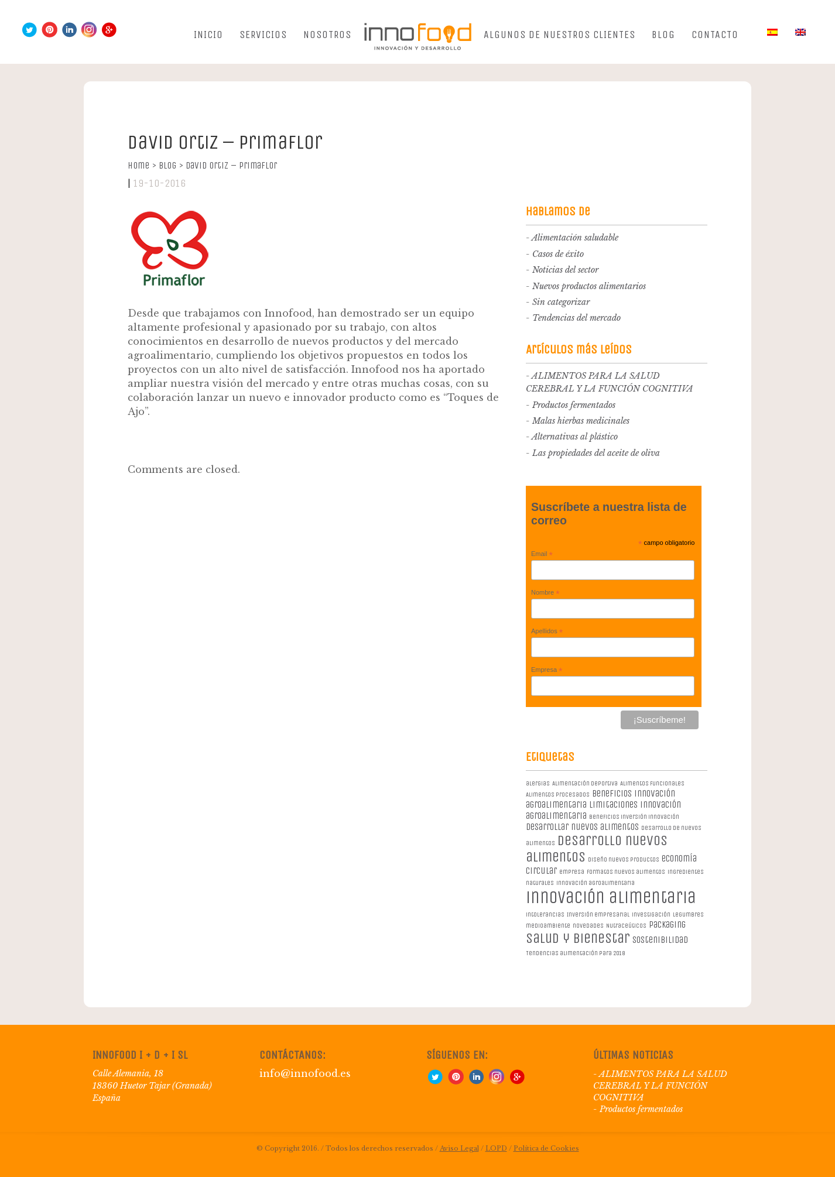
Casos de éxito (558, 254)
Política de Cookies (546, 1148)
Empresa (547, 670)
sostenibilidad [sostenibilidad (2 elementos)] (660, 939)
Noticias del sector (565, 270)
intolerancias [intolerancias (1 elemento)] (545, 914)
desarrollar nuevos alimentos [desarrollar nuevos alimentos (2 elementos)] (582, 826)
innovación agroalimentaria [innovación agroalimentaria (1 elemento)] (595, 883)
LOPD (496, 1148)
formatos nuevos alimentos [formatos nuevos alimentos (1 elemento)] (626, 872)
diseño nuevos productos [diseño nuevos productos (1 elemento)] (623, 859)
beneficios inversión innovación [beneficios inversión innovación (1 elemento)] (634, 817)
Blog (663, 34)
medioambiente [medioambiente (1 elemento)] (548, 925)
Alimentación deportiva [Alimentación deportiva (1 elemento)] (585, 783)
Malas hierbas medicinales (580, 421)
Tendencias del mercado (576, 318)
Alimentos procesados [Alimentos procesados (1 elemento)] (558, 794)
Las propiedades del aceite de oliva (596, 453)
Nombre (545, 593)
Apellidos (547, 631)
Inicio (208, 34)
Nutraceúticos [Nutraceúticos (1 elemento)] (626, 925)
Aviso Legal (459, 1148)
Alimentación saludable (575, 237)
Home (142, 165)
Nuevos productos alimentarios (589, 286)
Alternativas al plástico (575, 436)
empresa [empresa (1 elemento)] (571, 872)
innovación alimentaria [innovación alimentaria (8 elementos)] (611, 897)
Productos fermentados (573, 405)
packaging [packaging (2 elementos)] (667, 924)
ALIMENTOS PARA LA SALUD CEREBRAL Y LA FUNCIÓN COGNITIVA (660, 1086)
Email (542, 554)
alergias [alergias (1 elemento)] (538, 783)
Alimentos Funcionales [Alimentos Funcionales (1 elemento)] (652, 783)
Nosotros (327, 34)
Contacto (715, 34)
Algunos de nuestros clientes (559, 34)
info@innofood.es (305, 1073)
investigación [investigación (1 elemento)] (651, 914)
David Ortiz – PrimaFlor (231, 165)
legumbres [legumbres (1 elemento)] (688, 914)
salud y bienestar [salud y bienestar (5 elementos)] (578, 938)
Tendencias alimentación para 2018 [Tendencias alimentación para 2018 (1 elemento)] (575, 953)
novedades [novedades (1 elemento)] (588, 925)
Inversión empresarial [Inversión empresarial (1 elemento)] (598, 914)
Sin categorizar (561, 302)
